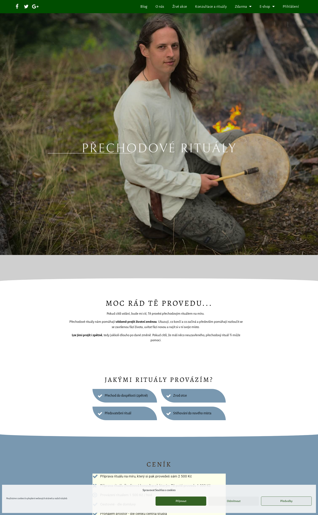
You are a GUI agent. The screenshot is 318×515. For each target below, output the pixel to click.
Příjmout (181, 501)
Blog (143, 7)
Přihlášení (291, 7)
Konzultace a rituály (211, 7)
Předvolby (286, 501)
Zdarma (243, 7)
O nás (160, 7)
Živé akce (179, 7)
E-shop (267, 7)
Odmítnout (234, 501)
